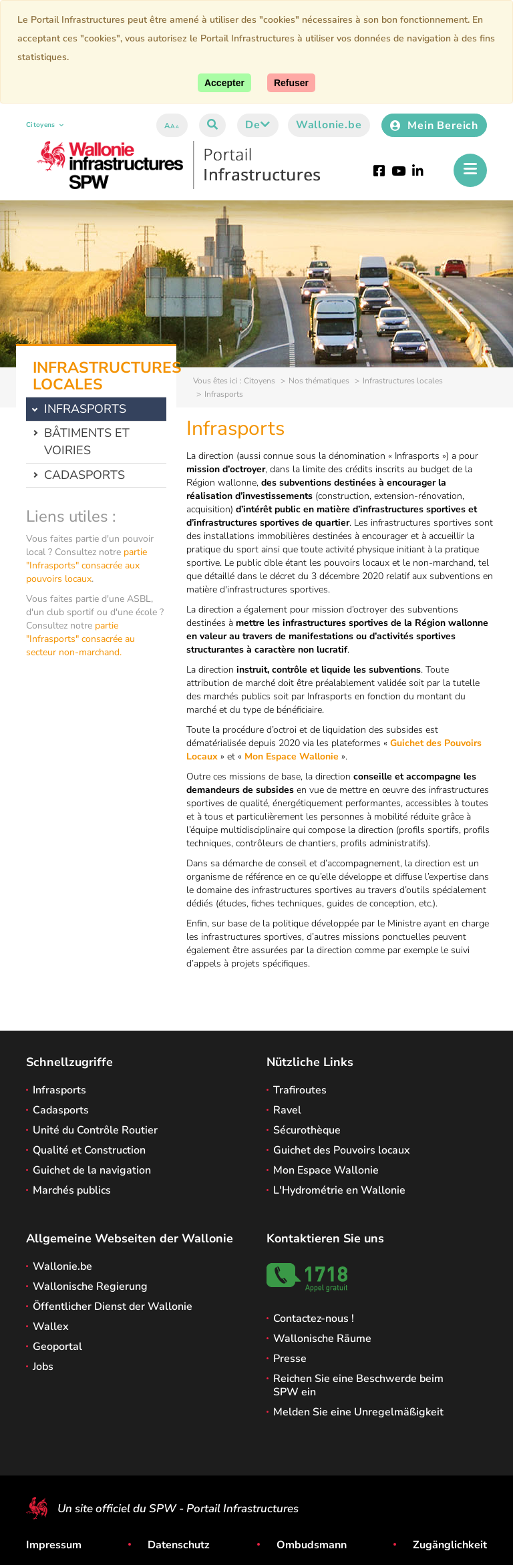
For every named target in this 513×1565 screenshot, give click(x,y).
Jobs (43, 1366)
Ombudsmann (312, 1545)
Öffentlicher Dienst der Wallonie (112, 1306)
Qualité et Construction (89, 1150)
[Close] (291, 82)
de (257, 125)
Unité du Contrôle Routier (95, 1130)
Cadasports (84, 475)
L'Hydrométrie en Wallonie (339, 1190)
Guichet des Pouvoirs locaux (341, 1150)
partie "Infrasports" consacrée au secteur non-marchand (80, 639)
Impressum (53, 1545)
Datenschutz (179, 1545)
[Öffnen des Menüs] (470, 170)
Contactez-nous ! (313, 1318)
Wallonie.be (329, 125)
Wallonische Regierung (90, 1286)
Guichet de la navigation (92, 1170)
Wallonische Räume (322, 1338)
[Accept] (224, 82)
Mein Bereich (434, 125)
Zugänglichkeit (450, 1545)
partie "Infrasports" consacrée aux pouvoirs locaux (86, 565)
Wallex (51, 1326)
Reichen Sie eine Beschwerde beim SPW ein (358, 1385)
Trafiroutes (300, 1090)
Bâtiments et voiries (87, 441)
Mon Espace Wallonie (291, 756)
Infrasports (59, 1090)
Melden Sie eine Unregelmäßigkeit (358, 1412)
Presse (290, 1358)
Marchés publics (72, 1190)
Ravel (287, 1110)
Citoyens (45, 125)
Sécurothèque (307, 1130)
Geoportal (57, 1346)
